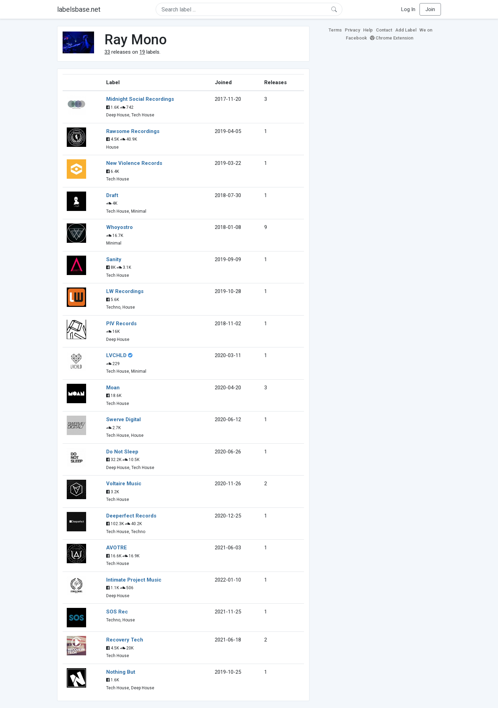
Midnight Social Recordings (140, 99)
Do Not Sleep (122, 452)
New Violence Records (134, 163)
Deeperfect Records (131, 516)
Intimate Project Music (134, 580)
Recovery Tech (124, 640)
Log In (408, 9)
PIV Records (121, 323)
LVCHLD (116, 355)
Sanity (113, 259)
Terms (335, 30)
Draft (112, 195)
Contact (384, 30)
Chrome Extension (391, 38)
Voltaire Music (123, 483)
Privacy (352, 30)
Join (430, 9)
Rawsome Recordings (132, 131)
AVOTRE (116, 548)
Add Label (405, 30)
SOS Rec (117, 612)
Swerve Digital (123, 419)
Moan (113, 387)
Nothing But (120, 672)
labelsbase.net (79, 9)
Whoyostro (119, 227)
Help (368, 30)
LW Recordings (125, 291)
